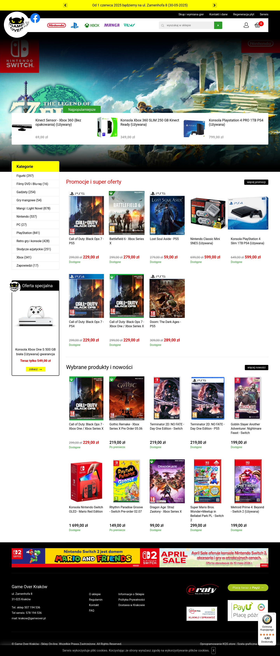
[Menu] (273, 614)
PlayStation (24, 233)
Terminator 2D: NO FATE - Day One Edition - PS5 (207, 426)
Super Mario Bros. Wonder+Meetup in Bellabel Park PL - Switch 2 (207, 513)
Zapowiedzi (24, 265)
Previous (65, 5)
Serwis (264, 14)
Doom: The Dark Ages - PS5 (165, 324)
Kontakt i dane (218, 14)
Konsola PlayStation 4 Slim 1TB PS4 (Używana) (247, 241)
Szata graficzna (252, 644)
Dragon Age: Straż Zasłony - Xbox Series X (166, 509)
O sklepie (95, 594)
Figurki (21, 176)
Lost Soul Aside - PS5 (164, 239)
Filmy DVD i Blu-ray (29, 184)
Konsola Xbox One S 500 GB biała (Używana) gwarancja (35, 351)
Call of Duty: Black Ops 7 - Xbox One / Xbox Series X (126, 324)
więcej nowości (257, 367)
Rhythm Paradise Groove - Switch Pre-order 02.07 (126, 509)
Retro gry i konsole (29, 241)
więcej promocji (256, 182)
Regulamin (95, 599)
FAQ (91, 610)
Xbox (20, 257)
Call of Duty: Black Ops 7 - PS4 (86, 324)
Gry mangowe (26, 200)
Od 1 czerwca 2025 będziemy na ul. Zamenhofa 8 (129, 5)
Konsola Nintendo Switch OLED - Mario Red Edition (86, 509)
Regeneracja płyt (243, 14)
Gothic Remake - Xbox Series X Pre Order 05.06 (125, 426)
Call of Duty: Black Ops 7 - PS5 (86, 241)
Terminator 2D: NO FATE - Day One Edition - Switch (167, 426)
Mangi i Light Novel (29, 208)
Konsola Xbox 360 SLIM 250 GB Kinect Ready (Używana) (149, 122)
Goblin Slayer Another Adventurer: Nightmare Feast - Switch (246, 428)
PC (18, 225)
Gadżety (22, 192)
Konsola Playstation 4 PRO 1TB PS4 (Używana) (236, 122)
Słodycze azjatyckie (30, 249)
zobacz (35, 369)
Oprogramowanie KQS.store (217, 644)
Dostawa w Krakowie (131, 605)
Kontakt (94, 605)
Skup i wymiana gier (191, 14)
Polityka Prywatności (131, 599)
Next (214, 5)
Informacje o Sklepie (131, 594)
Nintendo (23, 216)
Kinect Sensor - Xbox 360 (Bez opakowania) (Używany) (58, 122)
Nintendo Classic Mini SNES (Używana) (205, 241)
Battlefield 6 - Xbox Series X (126, 241)
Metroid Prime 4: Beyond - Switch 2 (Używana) (247, 509)
